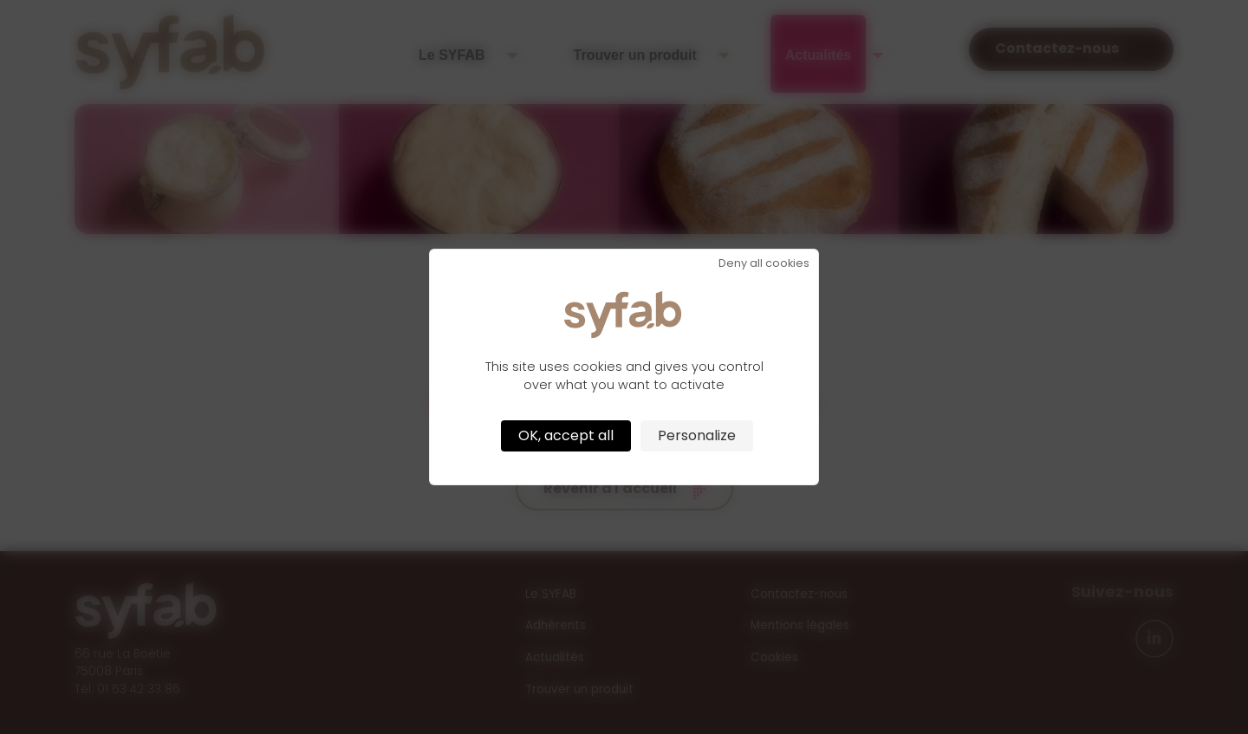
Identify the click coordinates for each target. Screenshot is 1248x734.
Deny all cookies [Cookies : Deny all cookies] (763, 264)
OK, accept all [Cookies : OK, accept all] (566, 435)
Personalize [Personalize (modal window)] (697, 435)
